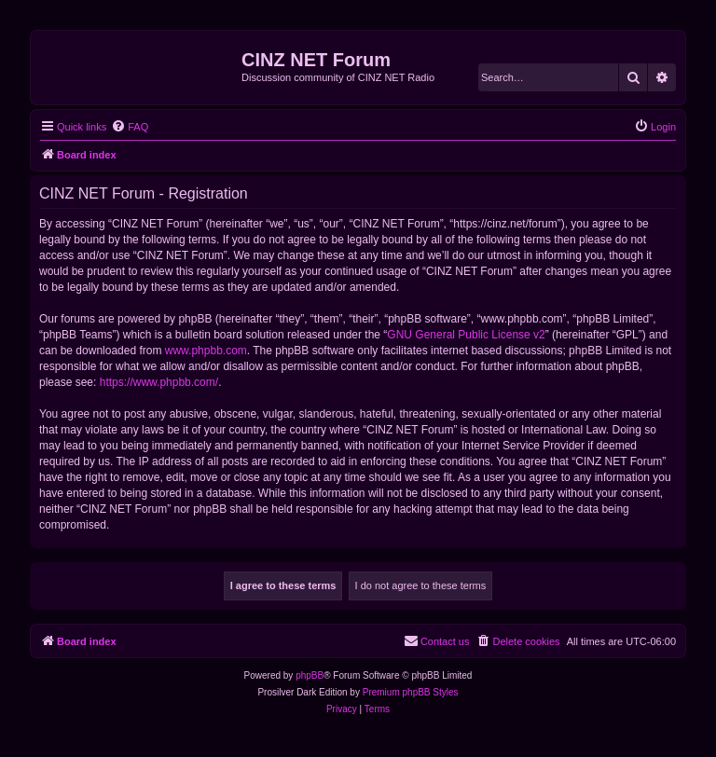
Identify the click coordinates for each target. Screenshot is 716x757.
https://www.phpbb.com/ (159, 382)
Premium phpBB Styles (411, 692)
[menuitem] (129, 127)
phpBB (310, 675)
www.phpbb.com (206, 350)
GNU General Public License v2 (465, 334)
